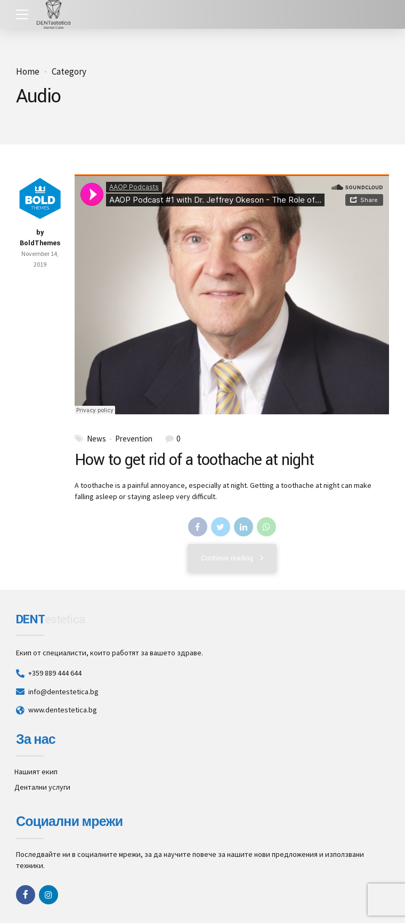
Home (27, 71)
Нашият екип (36, 771)
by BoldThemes (40, 238)
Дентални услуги (42, 787)
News (96, 439)
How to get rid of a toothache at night (194, 460)
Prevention (133, 439)
